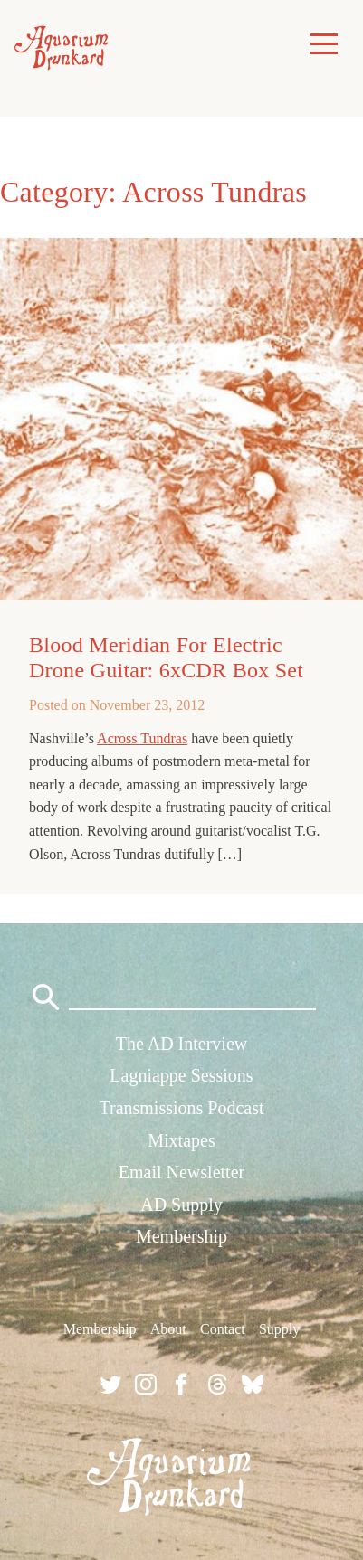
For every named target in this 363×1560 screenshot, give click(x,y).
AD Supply (181, 1205)
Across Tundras (142, 738)
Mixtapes (181, 1140)
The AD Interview (182, 1044)
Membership (181, 1236)
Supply (279, 1329)
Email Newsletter (181, 1172)
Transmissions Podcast (181, 1108)
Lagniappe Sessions (181, 1075)
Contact (222, 1329)
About (168, 1329)
